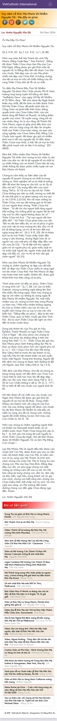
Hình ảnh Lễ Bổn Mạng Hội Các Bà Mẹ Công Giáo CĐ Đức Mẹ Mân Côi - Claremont (27, 542)
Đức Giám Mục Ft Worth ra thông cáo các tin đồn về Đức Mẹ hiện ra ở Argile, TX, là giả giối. (26, 594)
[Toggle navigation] (50, 4)
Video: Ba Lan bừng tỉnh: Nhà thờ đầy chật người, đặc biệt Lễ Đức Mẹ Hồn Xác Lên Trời (26, 631)
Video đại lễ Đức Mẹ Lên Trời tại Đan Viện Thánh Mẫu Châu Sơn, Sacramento (28, 611)
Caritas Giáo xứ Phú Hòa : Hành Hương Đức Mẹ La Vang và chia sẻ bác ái (28, 651)
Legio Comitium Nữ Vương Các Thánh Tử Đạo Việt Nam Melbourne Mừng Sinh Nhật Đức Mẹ (27, 565)
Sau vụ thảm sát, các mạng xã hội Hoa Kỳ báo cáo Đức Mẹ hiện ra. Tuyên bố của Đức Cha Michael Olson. (27, 701)
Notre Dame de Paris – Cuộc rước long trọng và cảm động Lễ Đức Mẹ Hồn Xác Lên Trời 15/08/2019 (28, 690)
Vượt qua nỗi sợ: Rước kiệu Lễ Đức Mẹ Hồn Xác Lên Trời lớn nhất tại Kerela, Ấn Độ (28, 672)
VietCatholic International (19, 4)
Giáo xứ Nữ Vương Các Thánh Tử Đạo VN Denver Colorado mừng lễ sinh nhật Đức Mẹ (25, 554)
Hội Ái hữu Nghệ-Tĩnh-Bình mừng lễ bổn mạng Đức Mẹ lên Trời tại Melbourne (27, 619)
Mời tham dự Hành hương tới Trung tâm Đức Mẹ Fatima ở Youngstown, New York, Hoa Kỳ (28, 662)
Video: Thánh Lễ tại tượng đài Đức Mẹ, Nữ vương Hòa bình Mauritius (25, 531)
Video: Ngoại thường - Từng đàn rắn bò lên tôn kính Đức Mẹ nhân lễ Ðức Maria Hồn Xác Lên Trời (28, 642)
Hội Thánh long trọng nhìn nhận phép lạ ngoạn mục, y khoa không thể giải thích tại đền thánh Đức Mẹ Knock (28, 575)
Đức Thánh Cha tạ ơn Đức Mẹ (19, 522)
